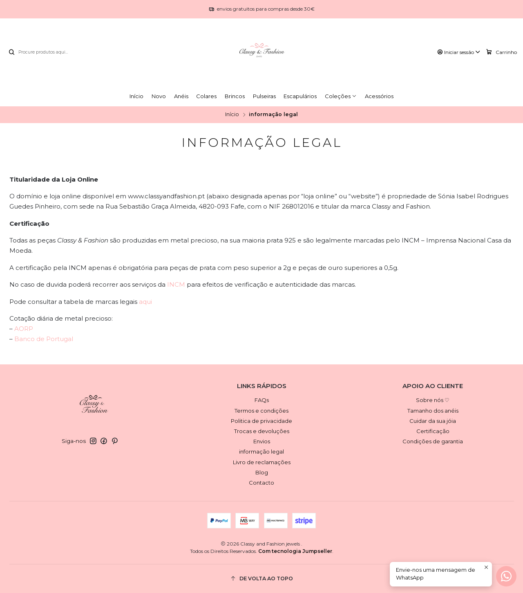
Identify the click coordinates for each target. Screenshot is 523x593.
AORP (23, 328)
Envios (261, 441)
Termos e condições (261, 410)
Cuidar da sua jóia (432, 421)
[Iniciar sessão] (459, 52)
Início (232, 114)
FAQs (262, 400)
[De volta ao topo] (261, 579)
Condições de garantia (432, 441)
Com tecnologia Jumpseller (295, 551)
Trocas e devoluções (261, 431)
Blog (261, 472)
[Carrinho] (502, 52)
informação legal (261, 451)
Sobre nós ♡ (432, 400)
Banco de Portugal (43, 339)
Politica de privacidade (261, 421)
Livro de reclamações (262, 462)
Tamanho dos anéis (432, 410)
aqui (145, 301)
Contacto (261, 482)
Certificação (432, 431)
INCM (176, 284)
